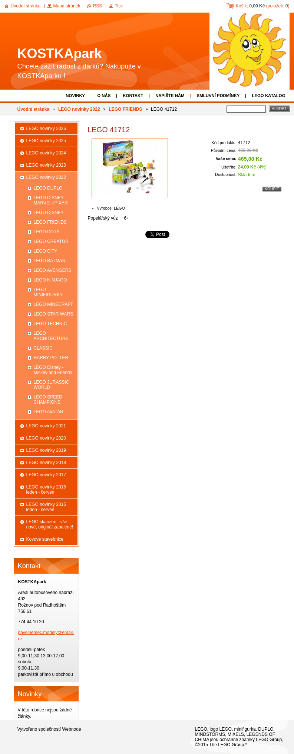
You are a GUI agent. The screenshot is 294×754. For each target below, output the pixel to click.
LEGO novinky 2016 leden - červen (46, 489)
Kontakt (133, 95)
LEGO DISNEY (49, 212)
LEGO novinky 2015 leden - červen (46, 507)
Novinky (75, 95)
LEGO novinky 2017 (46, 474)
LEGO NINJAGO (50, 280)
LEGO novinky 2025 (46, 140)
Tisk (119, 6)
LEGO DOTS (47, 231)
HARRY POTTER (51, 357)
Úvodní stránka (33, 109)
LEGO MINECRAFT (53, 304)
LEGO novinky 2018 (46, 462)
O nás (103, 95)
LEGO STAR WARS (53, 314)
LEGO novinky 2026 (46, 128)
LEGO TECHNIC (50, 323)
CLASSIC (43, 348)
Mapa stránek (66, 6)
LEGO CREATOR (51, 241)
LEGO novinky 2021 (46, 425)
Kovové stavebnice (45, 539)
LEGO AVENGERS (53, 270)
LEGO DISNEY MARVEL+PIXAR (51, 200)
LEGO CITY (45, 251)
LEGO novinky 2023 (46, 165)
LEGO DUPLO (48, 188)
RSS (97, 6)
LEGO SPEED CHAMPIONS (48, 399)
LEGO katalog (268, 95)
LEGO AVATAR (48, 411)
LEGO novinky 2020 (46, 438)
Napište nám (169, 95)
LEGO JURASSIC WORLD (51, 385)
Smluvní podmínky (218, 95)
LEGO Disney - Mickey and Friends (53, 370)
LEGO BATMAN (50, 260)
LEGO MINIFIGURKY (48, 292)
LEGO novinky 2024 (46, 153)
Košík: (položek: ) (263, 6)
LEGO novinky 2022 (79, 109)
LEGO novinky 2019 (46, 450)
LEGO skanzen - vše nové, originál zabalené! (49, 524)
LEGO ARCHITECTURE (51, 336)
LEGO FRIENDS (125, 109)
